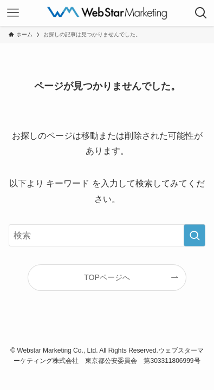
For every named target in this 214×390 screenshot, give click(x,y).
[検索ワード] (107, 235)
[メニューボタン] (13, 13)
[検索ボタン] (201, 13)
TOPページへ (107, 277)
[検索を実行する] (194, 235)
